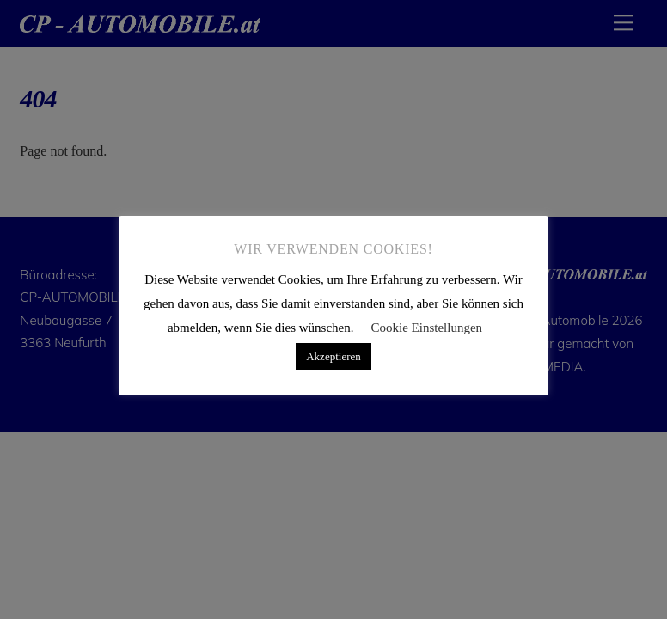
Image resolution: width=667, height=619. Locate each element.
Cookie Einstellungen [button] (427, 327)
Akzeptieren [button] (333, 356)
